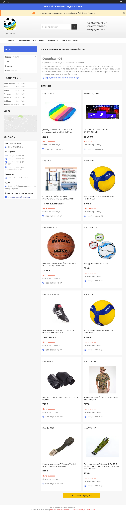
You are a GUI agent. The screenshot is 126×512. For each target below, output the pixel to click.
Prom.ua (74, 507)
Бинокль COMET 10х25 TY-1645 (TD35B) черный (60, 398)
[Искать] (74, 27)
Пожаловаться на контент (59, 510)
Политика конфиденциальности (83, 510)
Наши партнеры (11, 70)
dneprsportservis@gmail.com (19, 197)
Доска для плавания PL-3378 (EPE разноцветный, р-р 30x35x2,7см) (57, 130)
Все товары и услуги (81, 495)
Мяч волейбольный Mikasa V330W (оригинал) (99, 331)
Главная (10, 40)
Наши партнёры (69, 40)
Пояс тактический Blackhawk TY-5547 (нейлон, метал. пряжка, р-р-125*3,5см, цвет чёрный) (101, 466)
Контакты (53, 40)
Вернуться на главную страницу (62, 77)
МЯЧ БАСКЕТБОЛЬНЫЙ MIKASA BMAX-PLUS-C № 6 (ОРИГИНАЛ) (59, 264)
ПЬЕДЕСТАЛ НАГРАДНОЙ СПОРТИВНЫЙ (96, 130)
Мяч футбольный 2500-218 (96, 263)
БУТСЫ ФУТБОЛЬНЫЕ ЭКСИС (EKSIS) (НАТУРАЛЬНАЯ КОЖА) (59, 331)
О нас (41, 40)
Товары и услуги (25, 40)
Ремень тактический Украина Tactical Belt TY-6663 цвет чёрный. (59, 465)
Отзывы (8, 66)
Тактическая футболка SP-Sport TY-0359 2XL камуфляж (102, 398)
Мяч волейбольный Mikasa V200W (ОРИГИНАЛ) (99, 197)
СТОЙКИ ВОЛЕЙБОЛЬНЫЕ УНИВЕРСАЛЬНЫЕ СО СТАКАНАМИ (58, 197)
